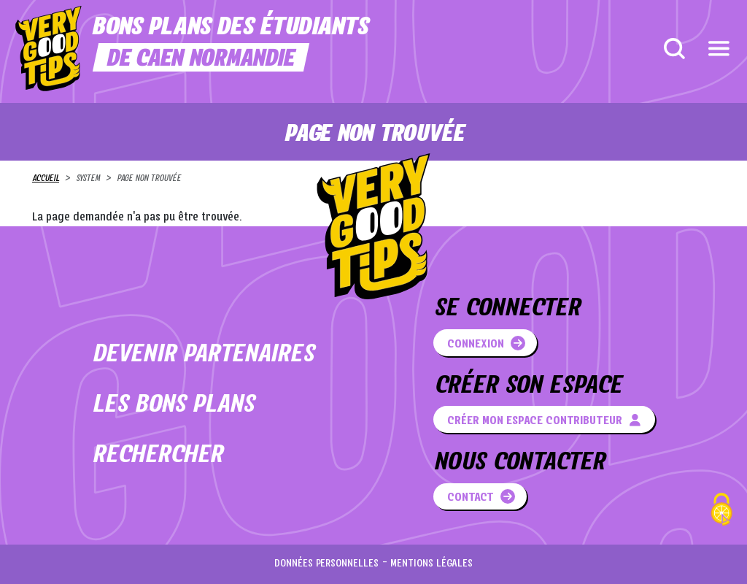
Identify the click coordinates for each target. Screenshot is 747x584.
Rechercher (157, 456)
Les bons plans (173, 405)
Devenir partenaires (203, 355)
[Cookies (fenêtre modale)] (721, 511)
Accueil (45, 178)
